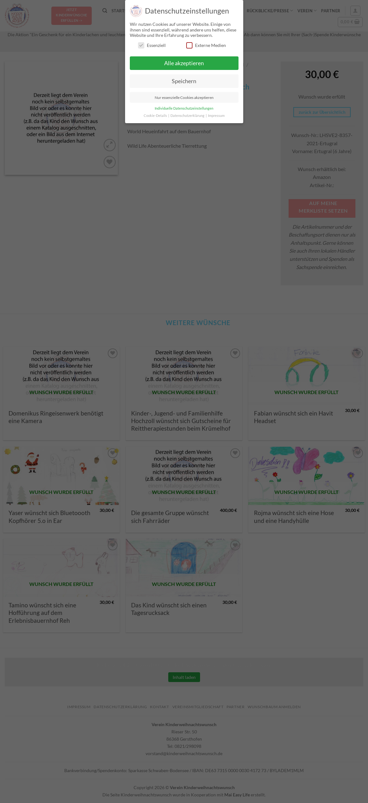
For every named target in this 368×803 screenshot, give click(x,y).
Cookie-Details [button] (156, 116)
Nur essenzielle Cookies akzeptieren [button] (184, 97)
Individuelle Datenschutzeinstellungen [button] (184, 108)
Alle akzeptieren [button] (184, 63)
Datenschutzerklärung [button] (187, 116)
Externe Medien (206, 45)
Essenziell (152, 45)
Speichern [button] (184, 81)
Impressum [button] (216, 116)
